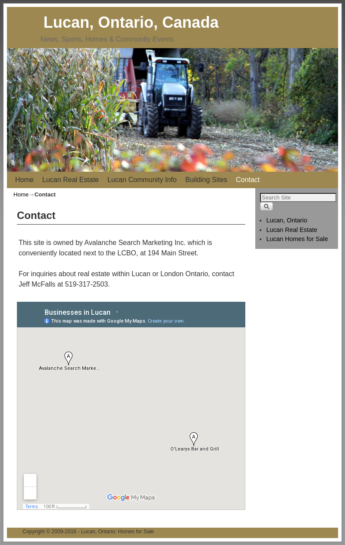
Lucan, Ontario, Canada (130, 22)
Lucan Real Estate (70, 179)
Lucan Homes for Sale (297, 238)
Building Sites (207, 179)
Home (24, 179)
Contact (248, 179)
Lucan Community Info (142, 179)
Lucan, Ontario (286, 220)
